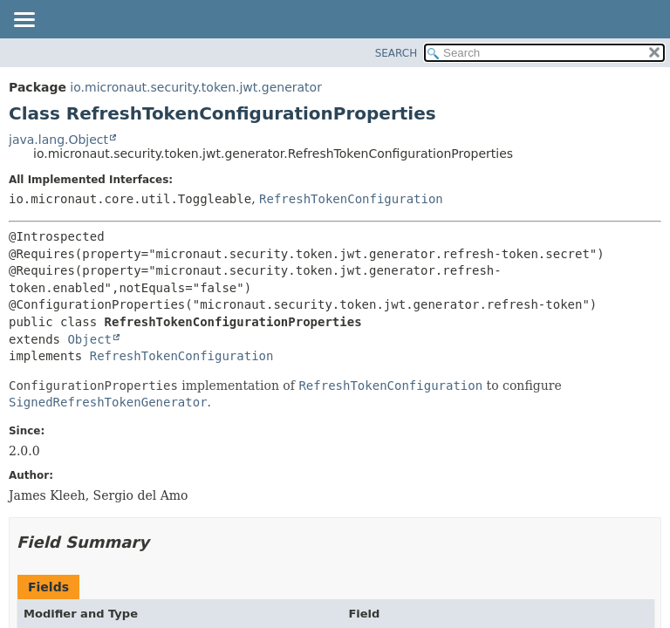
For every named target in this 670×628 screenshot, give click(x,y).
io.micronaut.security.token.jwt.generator (196, 87)
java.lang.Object (58, 140)
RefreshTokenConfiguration (351, 199)
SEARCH (396, 53)
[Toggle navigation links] (23, 21)
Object (89, 339)
